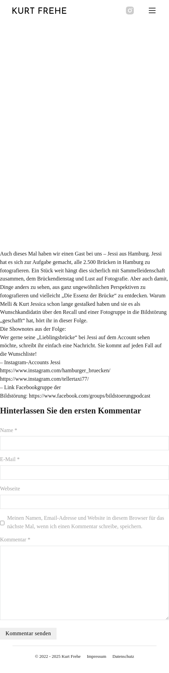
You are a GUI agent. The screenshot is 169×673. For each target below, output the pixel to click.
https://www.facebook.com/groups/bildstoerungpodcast (89, 396)
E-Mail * (10, 459)
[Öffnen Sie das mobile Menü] (152, 10)
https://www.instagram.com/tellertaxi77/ (44, 379)
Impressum (96, 656)
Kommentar (15, 539)
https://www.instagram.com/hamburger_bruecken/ (55, 370)
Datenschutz (123, 656)
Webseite (10, 488)
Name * (8, 430)
